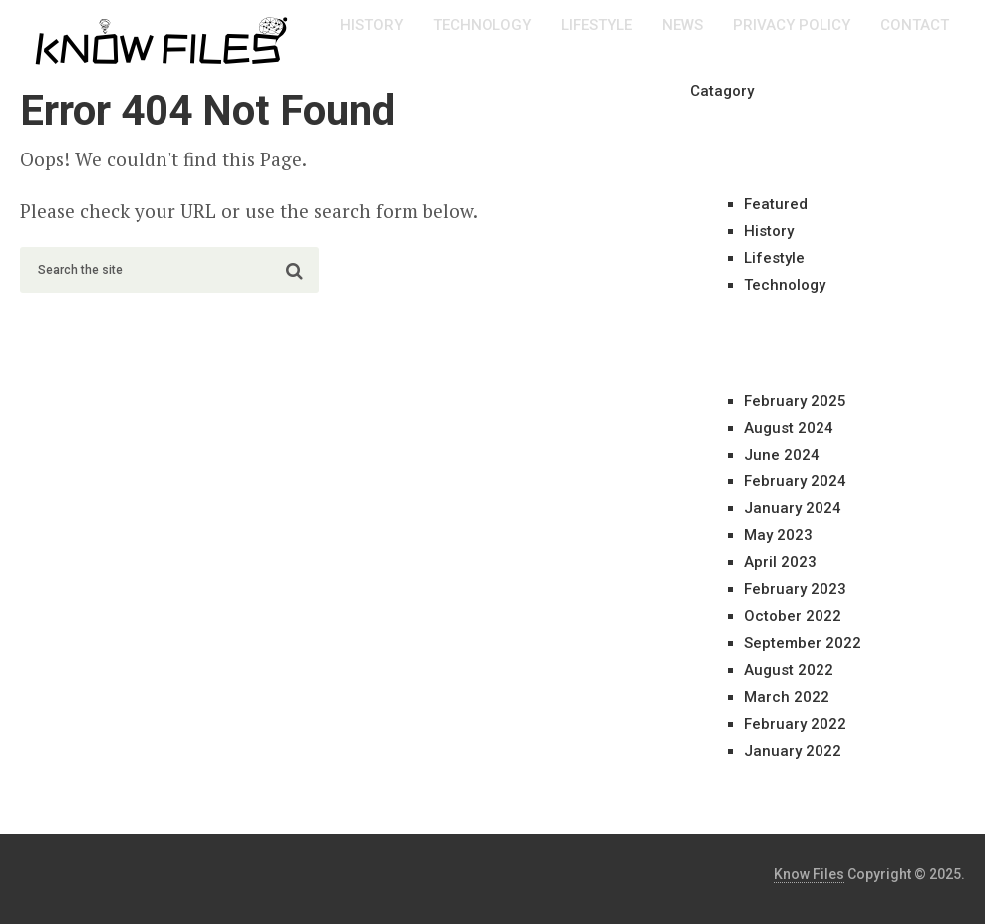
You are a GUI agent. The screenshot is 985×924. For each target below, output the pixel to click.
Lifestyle (596, 25)
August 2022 (788, 670)
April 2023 (780, 562)
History (371, 25)
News (682, 25)
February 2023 (795, 589)
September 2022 (802, 643)
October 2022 (792, 616)
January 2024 (792, 508)
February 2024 (795, 481)
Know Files (809, 874)
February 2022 (795, 724)
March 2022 (786, 697)
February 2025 (795, 401)
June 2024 (782, 454)
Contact (914, 25)
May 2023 (778, 535)
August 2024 (788, 428)
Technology (482, 25)
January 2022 (792, 751)
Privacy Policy (791, 25)
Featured (776, 204)
